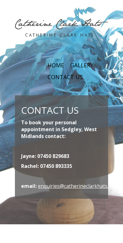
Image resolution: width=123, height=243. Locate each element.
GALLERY (81, 65)
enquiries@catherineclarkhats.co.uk (79, 186)
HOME (56, 65)
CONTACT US (65, 77)
